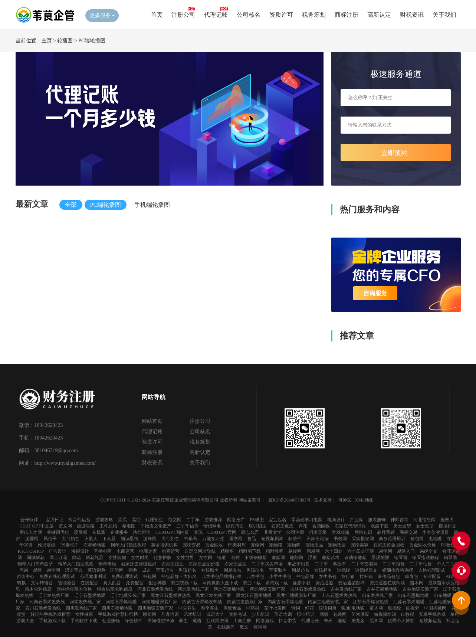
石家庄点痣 (282, 526)
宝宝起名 (277, 519)
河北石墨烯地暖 (229, 589)
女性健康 (84, 614)
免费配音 (135, 582)
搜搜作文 (447, 526)
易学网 (385, 551)
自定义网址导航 (200, 551)
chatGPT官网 (221, 532)
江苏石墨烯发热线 (370, 601)
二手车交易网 (364, 563)
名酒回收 (321, 526)
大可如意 (70, 538)
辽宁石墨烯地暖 (89, 595)
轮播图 (65, 40)
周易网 (313, 551)
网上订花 (58, 557)
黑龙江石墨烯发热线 (171, 595)
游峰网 (150, 538)
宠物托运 (337, 545)
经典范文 (235, 526)
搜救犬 (447, 519)
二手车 (193, 519)
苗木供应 (360, 614)
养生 (183, 620)
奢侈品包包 (389, 576)
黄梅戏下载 (277, 582)
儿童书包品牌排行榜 (221, 576)
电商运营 (125, 551)
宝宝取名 (278, 570)
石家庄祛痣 (172, 563)
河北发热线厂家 (193, 589)
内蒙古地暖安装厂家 (328, 601)
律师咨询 (399, 519)
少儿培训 (260, 614)
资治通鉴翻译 (351, 582)
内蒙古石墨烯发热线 (202, 601)
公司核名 (248, 15)
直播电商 (103, 551)
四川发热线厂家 (81, 608)
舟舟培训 (170, 614)
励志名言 (250, 532)
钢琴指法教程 (425, 557)
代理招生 (154, 519)
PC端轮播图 (91, 40)
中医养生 (187, 608)
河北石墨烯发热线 (155, 589)
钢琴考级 (107, 563)
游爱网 (32, 538)
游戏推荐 (213, 519)
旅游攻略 (86, 526)
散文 (244, 627)
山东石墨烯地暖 (413, 595)
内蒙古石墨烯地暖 (285, 601)
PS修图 (256, 519)
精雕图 (128, 526)
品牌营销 (386, 532)
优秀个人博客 (401, 620)
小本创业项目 (435, 532)
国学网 (236, 538)
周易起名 (300, 570)
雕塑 (342, 620)
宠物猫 (275, 545)
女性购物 (117, 557)
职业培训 (306, 614)
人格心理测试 (431, 570)
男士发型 (402, 526)
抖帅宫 (344, 500)
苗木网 (416, 582)
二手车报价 (394, 563)
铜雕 (221, 557)
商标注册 (346, 15)
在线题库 (226, 627)
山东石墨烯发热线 (339, 595)
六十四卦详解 (360, 551)
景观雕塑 (380, 557)
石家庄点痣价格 (204, 563)
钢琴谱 (400, 557)
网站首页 (152, 421)
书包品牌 (305, 576)
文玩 (198, 532)
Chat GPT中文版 (37, 526)
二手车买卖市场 (267, 563)
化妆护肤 (162, 557)
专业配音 (432, 576)
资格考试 (238, 614)
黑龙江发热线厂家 (213, 595)
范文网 (174, 519)
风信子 (50, 538)
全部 (71, 205)
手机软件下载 (83, 620)
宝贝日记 (54, 519)
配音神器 (157, 582)
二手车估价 (187, 526)
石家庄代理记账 (350, 526)
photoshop (31, 551)
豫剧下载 (302, 582)
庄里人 (91, 538)
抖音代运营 (79, 519)
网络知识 (363, 532)
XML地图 (364, 500)
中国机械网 (435, 608)
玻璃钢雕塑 (355, 557)
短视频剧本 (272, 538)
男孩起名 (187, 570)
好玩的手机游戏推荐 (50, 614)
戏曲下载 (379, 526)
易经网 (295, 551)
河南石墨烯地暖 (121, 601)
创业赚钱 (111, 620)
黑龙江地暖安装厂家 (296, 595)
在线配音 (89, 582)
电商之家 (148, 551)
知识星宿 (129, 538)
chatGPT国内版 (172, 532)
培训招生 (257, 526)
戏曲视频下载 (184, 582)
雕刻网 (296, 557)
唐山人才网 (31, 532)
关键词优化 (58, 532)
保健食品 (232, 608)
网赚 (323, 614)
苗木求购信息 (38, 589)
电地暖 (435, 538)
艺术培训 (192, 614)
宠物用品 (314, 545)
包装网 (340, 614)
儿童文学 (273, 532)
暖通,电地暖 (353, 608)
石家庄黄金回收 (388, 545)
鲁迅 (251, 538)
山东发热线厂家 (377, 595)
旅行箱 (348, 576)
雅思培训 (46, 545)
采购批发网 (363, 538)
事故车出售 (299, 563)
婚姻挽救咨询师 (397, 570)
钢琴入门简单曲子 (35, 563)
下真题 (109, 538)
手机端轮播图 (152, 205)
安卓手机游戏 (432, 614)
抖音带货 (287, 620)
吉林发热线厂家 (346, 589)
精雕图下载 (250, 551)
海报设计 (80, 551)
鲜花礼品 (95, 557)
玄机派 (98, 532)
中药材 (252, 608)
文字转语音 (42, 582)
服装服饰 (377, 519)
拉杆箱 (366, 576)
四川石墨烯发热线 (43, 608)
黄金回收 (214, 545)
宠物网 (257, 545)
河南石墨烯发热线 (47, 601)
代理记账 (216, 15)
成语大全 (215, 614)
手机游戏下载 (52, 620)
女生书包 (328, 576)
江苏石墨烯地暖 (408, 601)
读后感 (80, 532)
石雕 (235, 557)
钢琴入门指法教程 (128, 545)
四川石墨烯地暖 (117, 608)
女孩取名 (210, 570)
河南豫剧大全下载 (220, 582)
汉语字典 (74, 570)
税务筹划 (314, 15)
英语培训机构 (164, 545)
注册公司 (183, 15)
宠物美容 (359, 545)
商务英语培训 (392, 538)
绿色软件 (133, 620)
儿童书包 (255, 576)
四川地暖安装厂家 (155, 608)
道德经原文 (366, 570)
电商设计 (336, 519)
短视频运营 (430, 620)
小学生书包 (280, 576)
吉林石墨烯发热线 (308, 589)
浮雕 (312, 557)
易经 (136, 519)
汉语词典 (328, 608)
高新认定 (379, 15)
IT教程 (407, 614)
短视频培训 (385, 614)
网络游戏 (265, 620)
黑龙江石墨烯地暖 (254, 595)
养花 (302, 526)
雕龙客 (358, 620)
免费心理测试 (124, 576)
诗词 (295, 608)
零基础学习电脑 (306, 519)
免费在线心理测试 (57, 576)
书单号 (190, 538)
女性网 (205, 557)
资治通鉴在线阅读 (387, 582)
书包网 (340, 538)
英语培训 (283, 614)
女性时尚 (140, 557)
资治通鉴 (324, 582)
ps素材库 (69, 545)
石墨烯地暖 (94, 545)
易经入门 (406, 551)
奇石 (328, 620)
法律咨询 (142, 532)
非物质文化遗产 (155, 526)
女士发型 (425, 526)
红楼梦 (412, 608)
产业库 (356, 519)
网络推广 (236, 519)
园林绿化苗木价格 (74, 589)
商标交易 (408, 532)
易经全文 (428, 551)
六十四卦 (333, 551)
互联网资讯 (217, 620)
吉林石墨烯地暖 (382, 589)
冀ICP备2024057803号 (289, 500)
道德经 (343, 570)
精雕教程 (274, 551)
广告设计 (57, 551)
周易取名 (233, 570)
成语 (146, 570)
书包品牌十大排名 (179, 576)
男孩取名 (255, 570)
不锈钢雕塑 (255, 557)
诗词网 (260, 627)
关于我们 (444, 15)
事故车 (339, 563)
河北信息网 (424, 519)
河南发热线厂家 (85, 601)
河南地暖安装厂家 (159, 601)
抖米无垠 (318, 532)
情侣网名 (212, 526)
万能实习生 (213, 538)
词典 (132, 570)
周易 (122, 519)
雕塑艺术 (330, 557)
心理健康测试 (93, 576)
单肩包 (411, 576)
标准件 (295, 538)
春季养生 (210, 608)
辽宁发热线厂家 (53, 595)
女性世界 (185, 557)
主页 (47, 40)
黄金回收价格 (422, 545)
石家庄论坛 (317, 538)
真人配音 (112, 582)
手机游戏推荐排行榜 (118, 614)
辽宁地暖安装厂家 (128, 595)
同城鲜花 (36, 557)
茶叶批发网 (275, 608)
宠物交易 (191, 545)
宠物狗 (294, 545)
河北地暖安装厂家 (267, 589)
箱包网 (417, 538)
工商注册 (242, 620)
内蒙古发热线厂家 (245, 601)
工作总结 (108, 526)
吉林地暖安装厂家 (420, 589)
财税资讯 (412, 15)
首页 (157, 15)
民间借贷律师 (160, 620)
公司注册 (295, 532)
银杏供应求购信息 (114, 589)
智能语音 (67, 582)
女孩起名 (323, 570)
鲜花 (76, 557)
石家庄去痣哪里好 (139, 563)
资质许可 (281, 15)
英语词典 (96, 570)
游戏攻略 (104, 519)
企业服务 (119, 532)
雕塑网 (278, 557)
